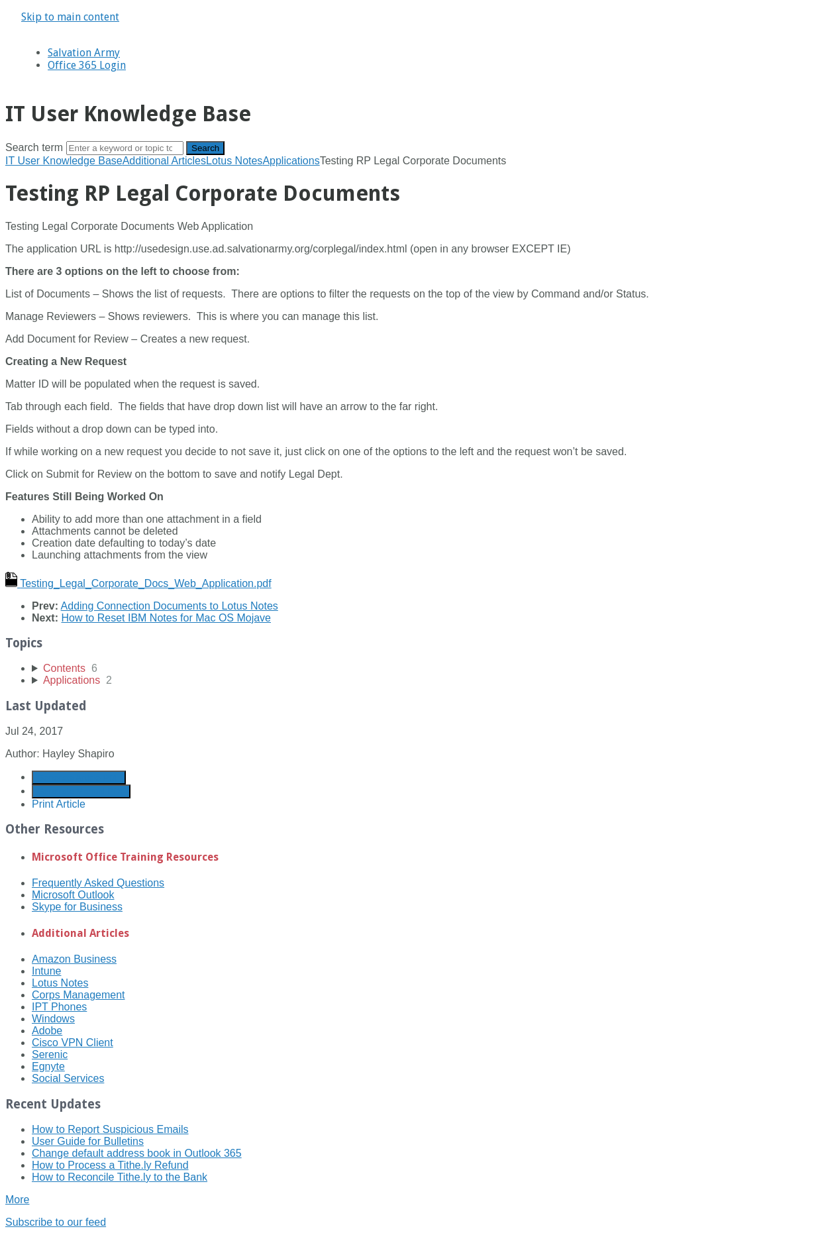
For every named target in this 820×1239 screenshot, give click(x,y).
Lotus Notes (234, 160)
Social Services (68, 1078)
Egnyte (48, 1066)
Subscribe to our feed (55, 1222)
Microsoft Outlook (73, 894)
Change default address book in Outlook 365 (137, 1153)
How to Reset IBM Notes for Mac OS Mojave (166, 617)
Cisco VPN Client (72, 1042)
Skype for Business (77, 906)
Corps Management (78, 994)
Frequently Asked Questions (98, 883)
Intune (46, 971)
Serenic (50, 1054)
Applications (290, 160)
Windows (53, 1018)
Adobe (47, 1030)
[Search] (124, 148)
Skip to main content (70, 17)
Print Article (58, 804)
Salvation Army (84, 52)
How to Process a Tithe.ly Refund (110, 1165)
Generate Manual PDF (81, 791)
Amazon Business (74, 959)
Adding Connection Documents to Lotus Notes (169, 606)
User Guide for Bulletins (88, 1141)
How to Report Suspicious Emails (110, 1129)
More (17, 1199)
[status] (410, 227)
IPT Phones (59, 1006)
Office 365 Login (87, 65)
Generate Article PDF (79, 777)
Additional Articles (164, 160)
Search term (34, 147)
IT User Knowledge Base (64, 160)
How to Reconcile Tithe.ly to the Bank (119, 1177)
